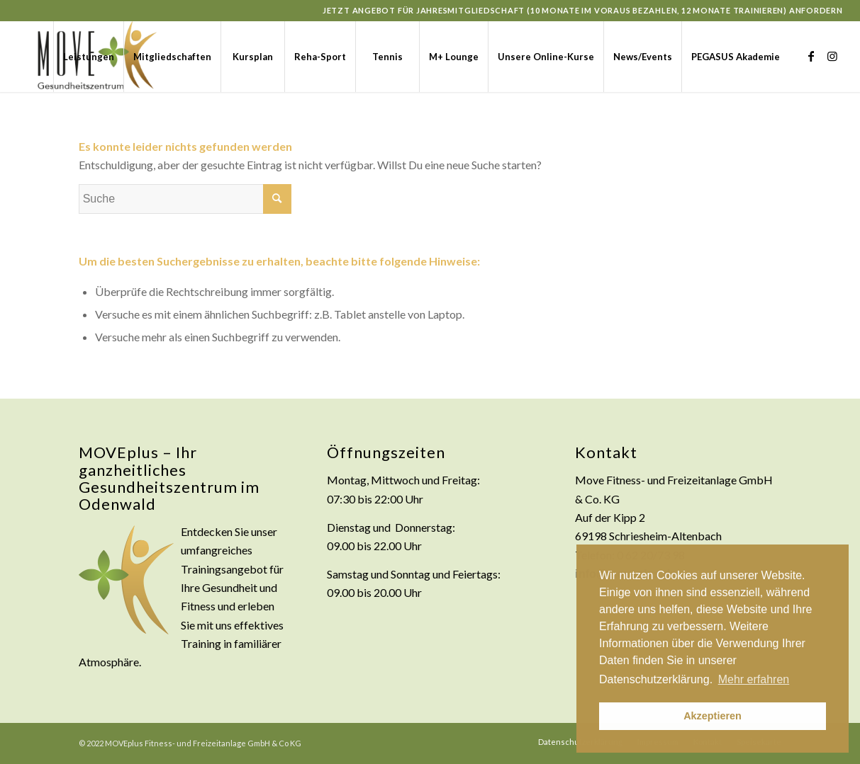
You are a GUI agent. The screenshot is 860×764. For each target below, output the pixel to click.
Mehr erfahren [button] (754, 679)
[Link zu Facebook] (811, 56)
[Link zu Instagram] (832, 56)
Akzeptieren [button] (712, 716)
